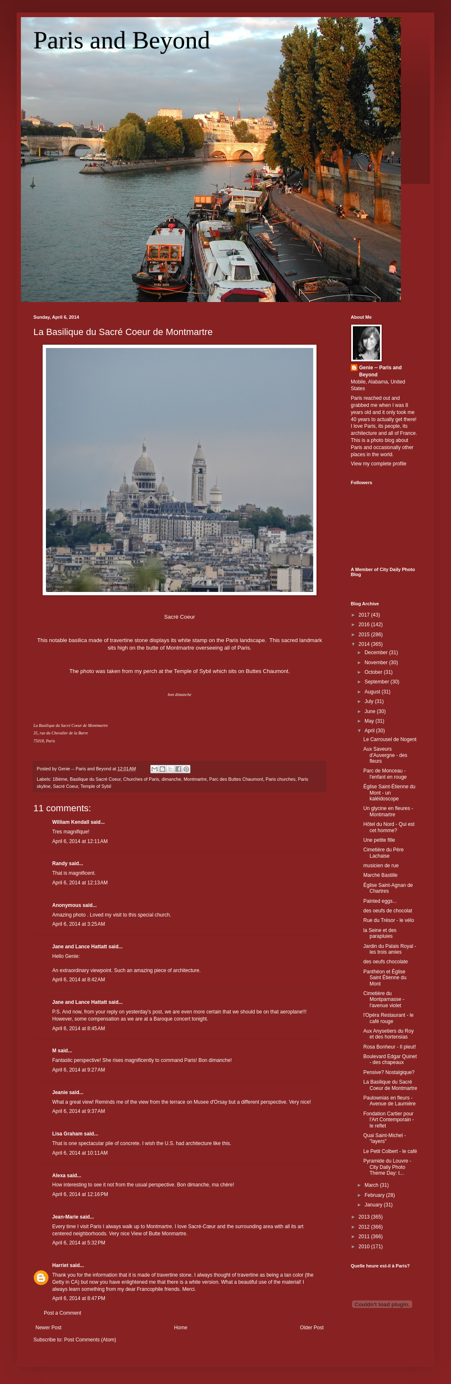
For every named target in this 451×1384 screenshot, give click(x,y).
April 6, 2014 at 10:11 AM (80, 1153)
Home (180, 1328)
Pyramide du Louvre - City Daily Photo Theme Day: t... (387, 1167)
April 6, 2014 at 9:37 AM (78, 1111)
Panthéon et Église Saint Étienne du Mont (384, 978)
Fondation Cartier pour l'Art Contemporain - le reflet (388, 1120)
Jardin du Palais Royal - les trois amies (389, 949)
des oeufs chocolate (385, 962)
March (372, 1185)
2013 (365, 1217)
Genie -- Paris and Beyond (380, 371)
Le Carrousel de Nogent (389, 739)
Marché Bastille (380, 875)
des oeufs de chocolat (387, 911)
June (371, 711)
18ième (60, 779)
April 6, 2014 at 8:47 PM (78, 1298)
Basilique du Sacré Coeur (95, 779)
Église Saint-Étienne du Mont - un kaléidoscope (389, 793)
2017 (365, 615)
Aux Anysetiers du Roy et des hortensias (388, 1034)
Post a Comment (62, 1313)
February (375, 1195)
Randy (60, 863)
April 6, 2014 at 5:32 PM (78, 1243)
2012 (365, 1227)
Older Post (312, 1328)
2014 (365, 644)
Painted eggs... (380, 901)
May (370, 721)
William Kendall (70, 822)
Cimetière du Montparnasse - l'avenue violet (383, 999)
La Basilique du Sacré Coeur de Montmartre (123, 332)
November (377, 662)
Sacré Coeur (65, 786)
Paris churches (280, 779)
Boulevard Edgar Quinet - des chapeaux (390, 1059)
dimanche (171, 779)
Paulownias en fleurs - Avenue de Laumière (389, 1101)
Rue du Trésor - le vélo (388, 920)
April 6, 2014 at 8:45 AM (78, 1028)
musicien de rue (381, 865)
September (377, 682)
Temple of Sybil (96, 786)
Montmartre (195, 779)
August (373, 692)
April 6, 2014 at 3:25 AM (78, 924)
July (370, 701)
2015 (365, 634)
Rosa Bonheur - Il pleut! (389, 1047)
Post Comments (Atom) (90, 1340)
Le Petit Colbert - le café (390, 1151)
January (374, 1205)
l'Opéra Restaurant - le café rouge (388, 1018)
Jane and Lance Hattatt (79, 947)
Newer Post (48, 1328)
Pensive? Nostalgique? (389, 1072)
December (377, 652)
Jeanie (60, 1092)
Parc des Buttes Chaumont (236, 779)
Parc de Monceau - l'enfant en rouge (385, 774)
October (374, 672)
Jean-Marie (65, 1217)
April (370, 731)
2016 (365, 624)
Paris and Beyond (121, 40)
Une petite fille (379, 840)
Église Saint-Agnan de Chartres (388, 888)
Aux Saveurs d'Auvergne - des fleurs (385, 755)
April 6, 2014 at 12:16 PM (80, 1194)
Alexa (59, 1175)
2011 (365, 1236)
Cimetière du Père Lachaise (383, 852)
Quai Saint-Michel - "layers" (384, 1138)
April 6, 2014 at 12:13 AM (80, 883)
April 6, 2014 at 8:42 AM (78, 980)
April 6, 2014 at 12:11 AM (80, 841)
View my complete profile (378, 464)
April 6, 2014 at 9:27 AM (78, 1070)
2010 (365, 1246)
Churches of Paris (141, 779)
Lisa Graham (68, 1134)
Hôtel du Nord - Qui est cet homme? (389, 827)
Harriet (60, 1265)
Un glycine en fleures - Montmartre (388, 811)
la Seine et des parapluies (379, 933)
